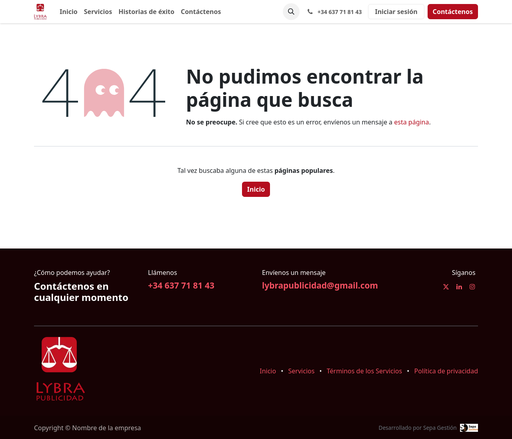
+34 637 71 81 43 (181, 285)
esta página (411, 122)
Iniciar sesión (396, 11)
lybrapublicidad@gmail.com (320, 285)
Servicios (301, 371)
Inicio (256, 189)
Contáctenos (453, 11)
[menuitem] (68, 12)
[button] (291, 11)
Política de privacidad (446, 371)
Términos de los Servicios (364, 371)
